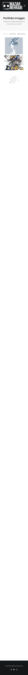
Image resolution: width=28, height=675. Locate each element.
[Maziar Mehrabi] (12, 5)
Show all (5, 34)
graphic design (21, 34)
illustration (12, 34)
